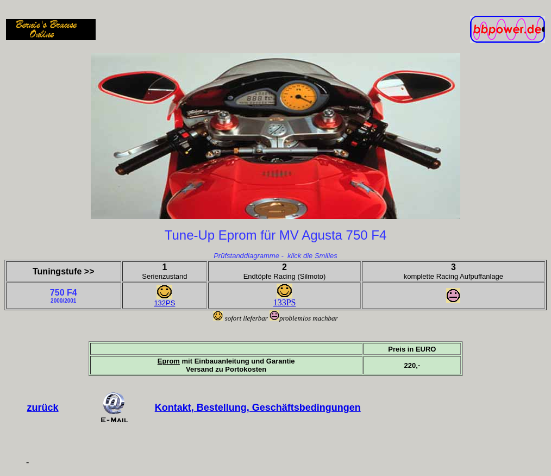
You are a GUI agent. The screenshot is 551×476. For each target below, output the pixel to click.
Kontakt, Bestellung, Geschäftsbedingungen (258, 407)
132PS (164, 303)
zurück (43, 407)
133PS (284, 302)
